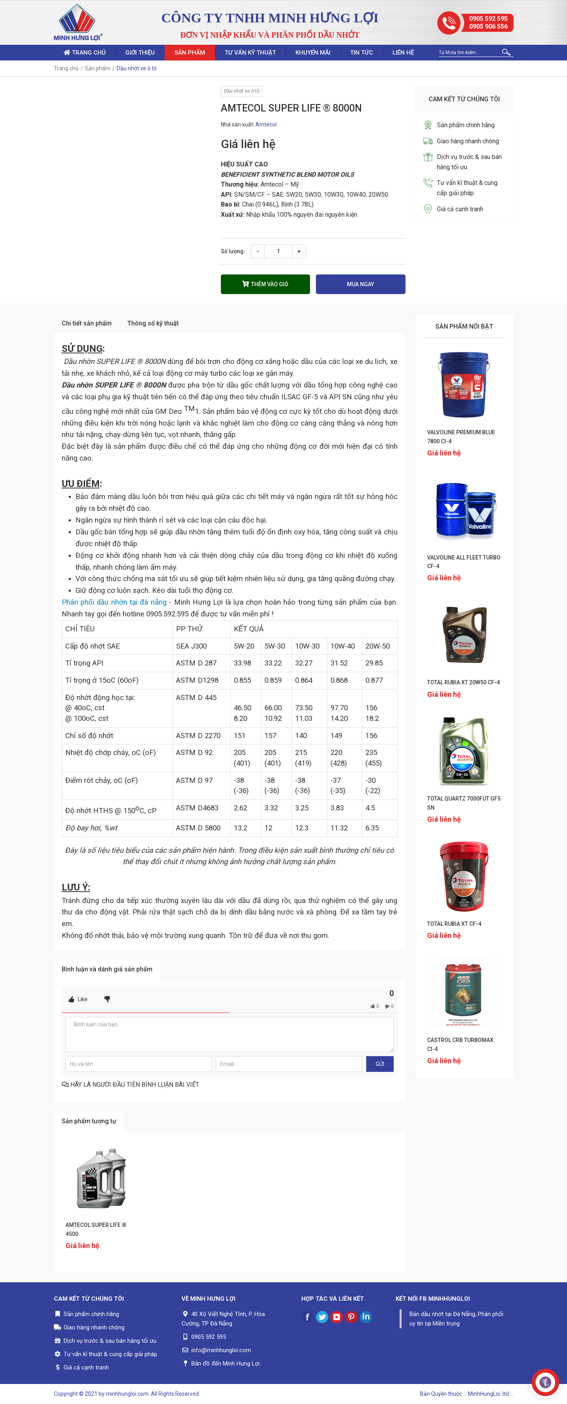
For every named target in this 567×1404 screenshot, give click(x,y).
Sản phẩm (189, 52)
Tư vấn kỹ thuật (250, 52)
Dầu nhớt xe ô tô (241, 91)
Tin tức (361, 52)
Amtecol (266, 124)
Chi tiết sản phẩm (87, 323)
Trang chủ (85, 52)
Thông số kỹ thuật (153, 323)
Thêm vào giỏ (265, 284)
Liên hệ (403, 52)
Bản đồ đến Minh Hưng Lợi (225, 1363)
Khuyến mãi (312, 52)
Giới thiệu (140, 52)
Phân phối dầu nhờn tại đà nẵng (114, 602)
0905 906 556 (488, 26)
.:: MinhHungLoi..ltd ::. (488, 1394)
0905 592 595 (488, 18)
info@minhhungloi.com (221, 1350)
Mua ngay (360, 284)
